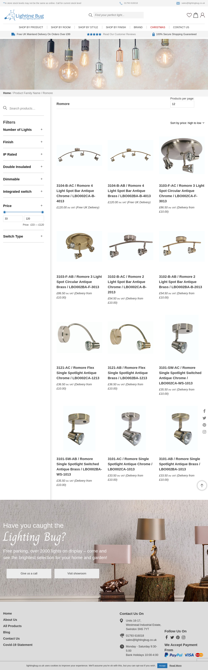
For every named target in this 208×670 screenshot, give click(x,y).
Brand (138, 28)
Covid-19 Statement (17, 644)
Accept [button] (162, 666)
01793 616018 (128, 3)
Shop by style (88, 28)
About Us (10, 619)
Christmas (157, 28)
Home (7, 93)
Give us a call (30, 573)
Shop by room (60, 28)
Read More (176, 665)
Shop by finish (116, 28)
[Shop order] (186, 124)
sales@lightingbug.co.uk (190, 3)
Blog (6, 632)
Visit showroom (81, 573)
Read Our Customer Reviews (111, 35)
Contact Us (181, 28)
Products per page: (182, 102)
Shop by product (31, 28)
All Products (12, 626)
